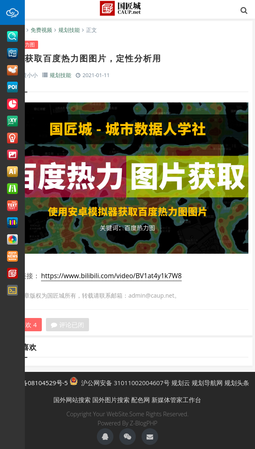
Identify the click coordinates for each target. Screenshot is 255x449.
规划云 (180, 383)
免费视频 (41, 30)
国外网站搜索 (72, 400)
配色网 (140, 400)
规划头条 (236, 383)
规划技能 (69, 30)
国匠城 (127, 8)
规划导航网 (207, 383)
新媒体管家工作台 (176, 400)
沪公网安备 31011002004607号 (120, 382)
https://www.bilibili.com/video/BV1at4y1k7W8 (111, 275)
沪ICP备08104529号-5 (37, 383)
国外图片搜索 (111, 400)
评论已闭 (67, 324)
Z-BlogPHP (143, 423)
